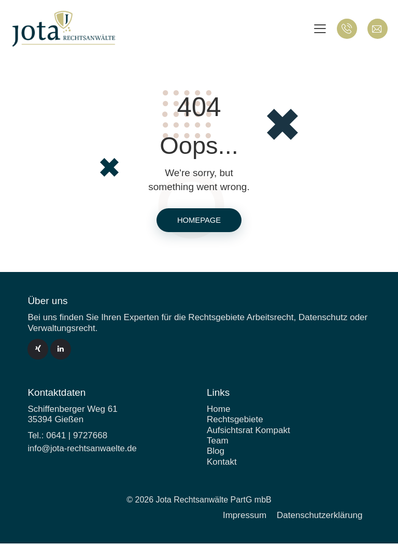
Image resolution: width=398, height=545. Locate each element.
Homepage (198, 221)
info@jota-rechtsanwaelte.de (83, 450)
